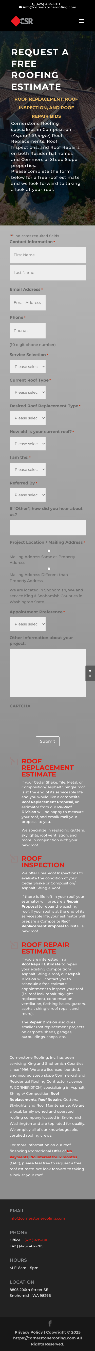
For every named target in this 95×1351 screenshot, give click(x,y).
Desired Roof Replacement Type (45, 406)
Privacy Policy (29, 1332)
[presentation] (48, 721)
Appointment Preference (37, 612)
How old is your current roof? (42, 432)
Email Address (26, 290)
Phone (18, 318)
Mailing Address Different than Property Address (39, 577)
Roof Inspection (43, 861)
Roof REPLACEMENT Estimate (48, 767)
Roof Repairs (50, 1099)
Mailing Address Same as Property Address (42, 559)
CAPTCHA (20, 706)
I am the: (20, 458)
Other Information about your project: (41, 640)
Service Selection (29, 355)
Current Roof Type (30, 381)
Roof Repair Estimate (45, 948)
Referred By (23, 483)
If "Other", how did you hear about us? (46, 511)
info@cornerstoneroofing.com (37, 1218)
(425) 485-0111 (47, 4)
